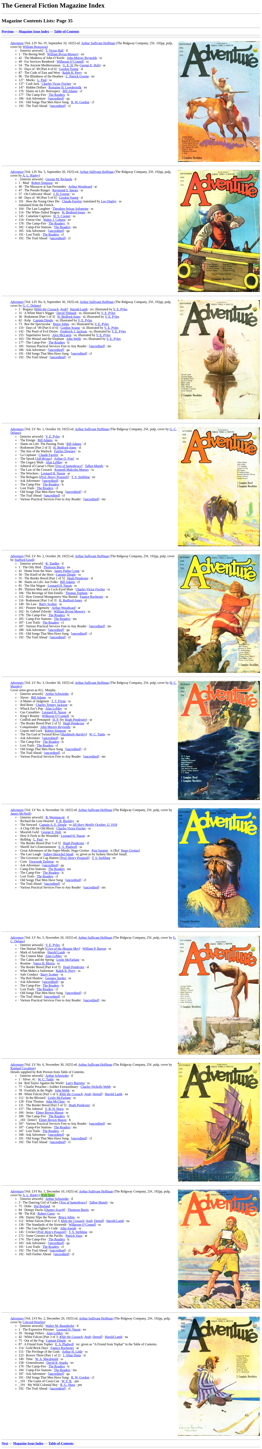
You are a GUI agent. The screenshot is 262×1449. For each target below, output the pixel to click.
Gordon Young (68, 69)
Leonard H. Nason (53, 473)
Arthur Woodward (80, 186)
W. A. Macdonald (46, 1359)
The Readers (57, 94)
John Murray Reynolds (82, 58)
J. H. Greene (61, 194)
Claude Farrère (72, 201)
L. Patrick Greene (77, 76)
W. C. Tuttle (97, 734)
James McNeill (20, 813)
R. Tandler (52, 563)
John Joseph (68, 1228)
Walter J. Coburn (54, 219)
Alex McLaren (61, 335)
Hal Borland (42, 1206)
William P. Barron (94, 948)
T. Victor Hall (54, 50)
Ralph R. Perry (72, 72)
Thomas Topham (76, 593)
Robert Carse (46, 1213)
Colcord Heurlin (33, 1322)
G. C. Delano (31, 305)
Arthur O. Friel (64, 458)
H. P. (56, 719)
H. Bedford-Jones (73, 212)
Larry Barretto (75, 1083)
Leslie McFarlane (67, 959)
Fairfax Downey (65, 451)
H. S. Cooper (61, 216)
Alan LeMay (54, 462)
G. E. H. (68, 65)
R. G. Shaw (67, 1385)
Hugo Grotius (130, 850)
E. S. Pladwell (68, 847)
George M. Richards (59, 179)
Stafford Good (24, 560)
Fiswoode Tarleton (41, 861)
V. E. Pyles (120, 309)
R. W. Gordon (80, 102)
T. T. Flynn (58, 701)
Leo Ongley (108, 201)
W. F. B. (67, 1381)
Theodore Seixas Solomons (70, 208)
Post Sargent (100, 850)
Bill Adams (70, 91)
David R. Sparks (57, 1362)
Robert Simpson (42, 183)
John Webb (74, 338)
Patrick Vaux (74, 1235)
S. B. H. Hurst (54, 1109)
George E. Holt (89, 65)
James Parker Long (66, 571)
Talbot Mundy (94, 466)
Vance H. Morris (44, 963)
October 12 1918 (94, 824)
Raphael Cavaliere (22, 1068)
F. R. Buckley (65, 821)
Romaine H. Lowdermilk (65, 87)
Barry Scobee (48, 604)
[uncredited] (56, 98)
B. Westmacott (55, 817)
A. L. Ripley (31, 175)
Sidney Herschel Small (58, 854)
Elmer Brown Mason (49, 1112)
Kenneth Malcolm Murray (71, 469)
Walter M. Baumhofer (59, 1326)
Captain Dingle (43, 320)
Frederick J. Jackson (73, 331)
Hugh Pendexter (77, 578)
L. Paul (42, 80)
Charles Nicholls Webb (95, 1086)
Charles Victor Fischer (56, 83)
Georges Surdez (55, 978)
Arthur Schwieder (57, 694)
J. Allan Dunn (72, 1355)
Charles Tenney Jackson (51, 705)
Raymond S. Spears (65, 190)
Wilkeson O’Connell (70, 61)
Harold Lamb (79, 309)
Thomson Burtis (54, 567)
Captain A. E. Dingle (53, 824)
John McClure (55, 1101)
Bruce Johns (61, 324)
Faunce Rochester (91, 596)
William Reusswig (35, 47)
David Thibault (66, 313)
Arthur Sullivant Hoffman (98, 43)
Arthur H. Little (72, 1351)
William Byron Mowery (63, 54)
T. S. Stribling (80, 477)
